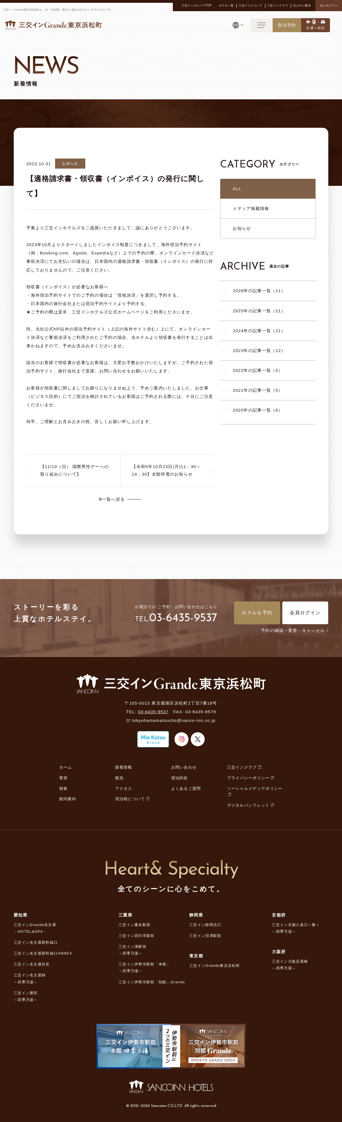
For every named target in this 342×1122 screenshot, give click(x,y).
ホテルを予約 (257, 612)
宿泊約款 (179, 778)
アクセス (123, 788)
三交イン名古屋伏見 (32, 964)
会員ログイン (305, 612)
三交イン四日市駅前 (137, 936)
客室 (63, 778)
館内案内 (67, 799)
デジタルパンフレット (248, 805)
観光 (119, 778)
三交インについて (250, 5)
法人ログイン (329, 5)
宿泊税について (130, 799)
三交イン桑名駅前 (134, 925)
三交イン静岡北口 (205, 925)
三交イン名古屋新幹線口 (36, 942)
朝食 (63, 788)
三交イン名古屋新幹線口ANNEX (43, 953)
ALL (237, 188)
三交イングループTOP (196, 5)
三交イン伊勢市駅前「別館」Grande (152, 982)
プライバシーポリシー (248, 778)
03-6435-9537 (183, 618)
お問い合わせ (184, 767)
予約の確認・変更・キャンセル (294, 630)
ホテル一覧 (226, 5)
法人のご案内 (302, 5)
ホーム (65, 767)
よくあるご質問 (186, 788)
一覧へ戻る (112, 499)
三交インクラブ (277, 5)
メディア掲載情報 (251, 208)
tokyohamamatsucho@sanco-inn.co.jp (174, 720)
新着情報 (123, 767)
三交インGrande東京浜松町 (214, 965)
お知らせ (242, 228)
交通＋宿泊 (315, 28)
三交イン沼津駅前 (205, 936)
